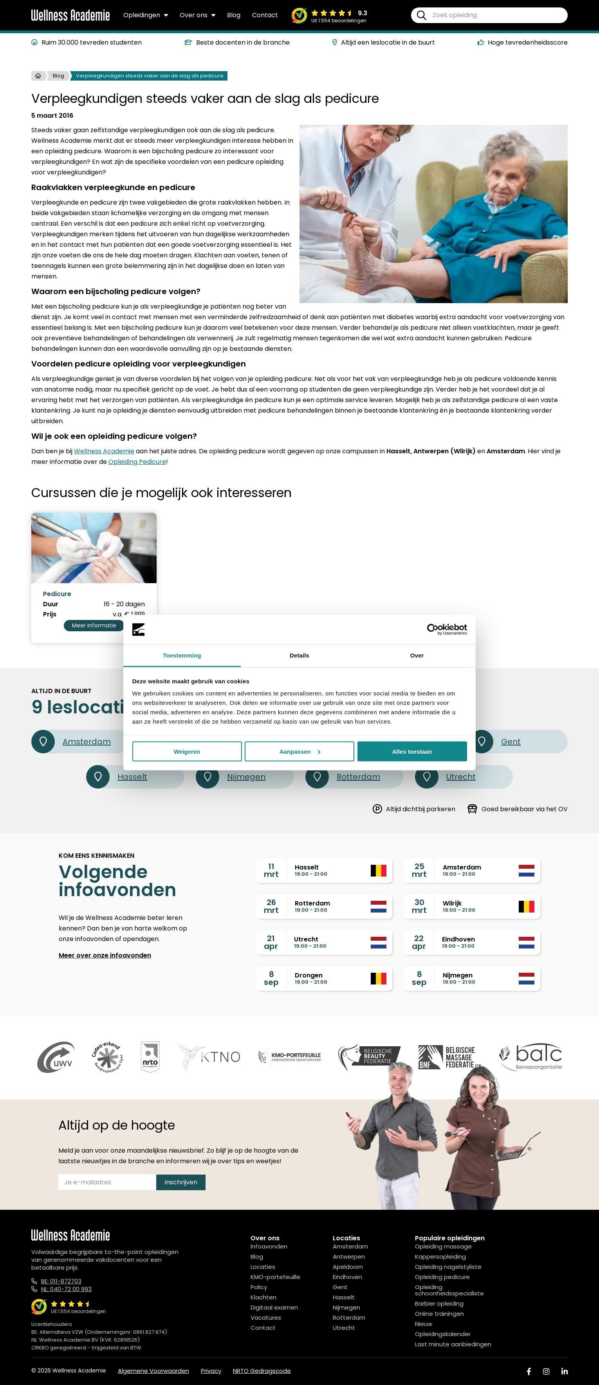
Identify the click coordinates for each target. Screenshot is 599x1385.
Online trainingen (439, 1314)
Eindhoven (347, 1277)
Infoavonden (269, 1246)
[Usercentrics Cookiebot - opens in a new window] (433, 630)
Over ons (197, 15)
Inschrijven (180, 1182)
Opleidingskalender (443, 1334)
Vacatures (266, 1317)
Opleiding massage (443, 1246)
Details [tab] (299, 655)
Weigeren (187, 751)
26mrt (271, 906)
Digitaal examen (274, 1307)
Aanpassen (300, 751)
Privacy (211, 1371)
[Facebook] (529, 1371)
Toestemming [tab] (182, 655)
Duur (50, 604)
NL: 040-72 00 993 (66, 1289)
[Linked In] (564, 1371)
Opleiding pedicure (442, 1277)
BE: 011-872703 (61, 1281)
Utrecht (445, 777)
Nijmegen (230, 777)
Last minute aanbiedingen (453, 1344)
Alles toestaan (412, 751)
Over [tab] (417, 655)
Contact (265, 15)
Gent (495, 741)
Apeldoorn (348, 1267)
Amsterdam (71, 741)
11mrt (271, 870)
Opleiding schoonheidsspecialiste (449, 1290)
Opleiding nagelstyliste (448, 1267)
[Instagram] (546, 1371)
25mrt (419, 870)
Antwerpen (349, 1256)
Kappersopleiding (440, 1256)
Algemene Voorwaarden (153, 1371)
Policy (259, 1287)
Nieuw (423, 1324)
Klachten (263, 1297)
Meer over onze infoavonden (105, 955)
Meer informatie (94, 625)
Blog (233, 15)
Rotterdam (342, 777)
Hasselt (116, 777)
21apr (271, 942)
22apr (419, 942)
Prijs (49, 614)
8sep (271, 978)
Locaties (263, 1267)
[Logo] (70, 19)
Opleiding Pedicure (137, 461)
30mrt (419, 906)
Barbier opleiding (439, 1303)
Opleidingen (145, 15)
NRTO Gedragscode (262, 1371)
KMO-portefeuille (275, 1277)
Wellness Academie (104, 451)
